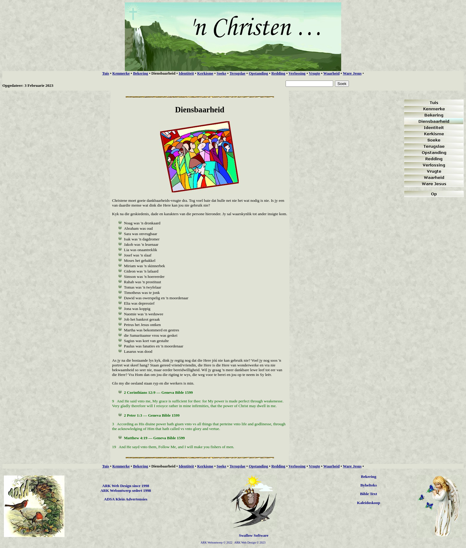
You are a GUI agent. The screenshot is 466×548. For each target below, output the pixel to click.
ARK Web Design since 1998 (125, 486)
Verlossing (297, 73)
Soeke (221, 73)
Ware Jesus (352, 73)
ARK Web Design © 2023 (249, 542)
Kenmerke (121, 73)
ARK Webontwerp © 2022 (216, 542)
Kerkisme (205, 73)
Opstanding (258, 73)
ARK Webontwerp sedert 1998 (125, 490)
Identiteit (186, 73)
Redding (278, 73)
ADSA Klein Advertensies (125, 499)
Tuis (105, 73)
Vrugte (314, 73)
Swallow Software (253, 535)
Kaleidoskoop (368, 502)
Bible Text (368, 494)
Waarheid (331, 73)
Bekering (140, 73)
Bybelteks (368, 485)
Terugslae (237, 73)
